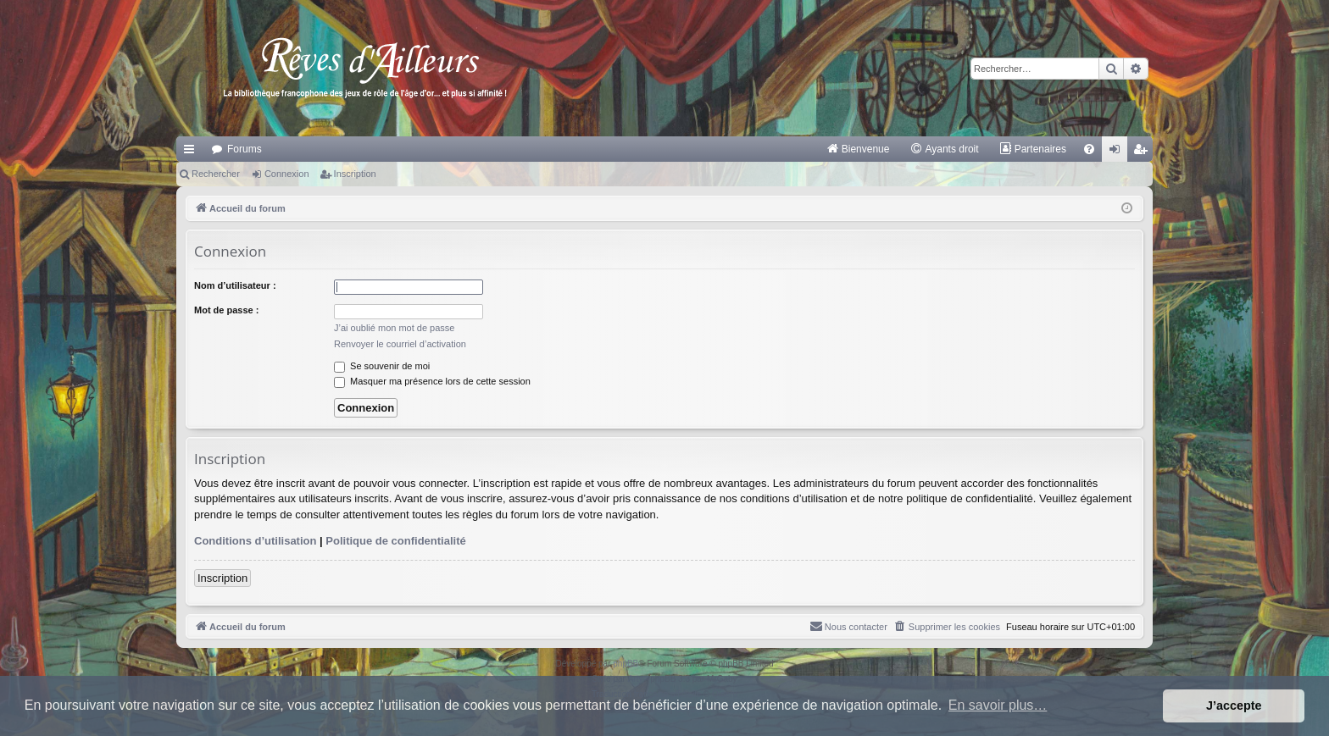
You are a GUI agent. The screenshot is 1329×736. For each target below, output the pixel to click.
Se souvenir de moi (382, 366)
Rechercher (216, 174)
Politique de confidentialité (395, 540)
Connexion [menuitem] (1118, 152)
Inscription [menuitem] (1144, 152)
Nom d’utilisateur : (235, 285)
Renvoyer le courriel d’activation (400, 344)
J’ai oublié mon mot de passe (394, 328)
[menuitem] (858, 149)
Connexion (286, 174)
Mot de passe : (226, 310)
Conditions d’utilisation (255, 540)
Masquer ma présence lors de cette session (432, 381)
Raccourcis (192, 152)
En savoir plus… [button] (998, 705)
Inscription (355, 174)
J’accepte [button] (1234, 705)
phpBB (625, 663)
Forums (244, 149)
